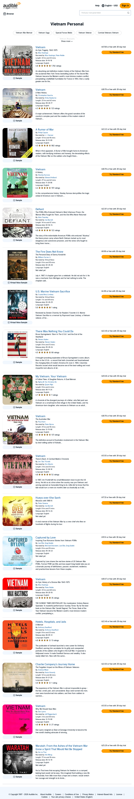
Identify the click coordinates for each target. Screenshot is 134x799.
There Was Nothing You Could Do (54, 331)
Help (97, 5)
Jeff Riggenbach (51, 714)
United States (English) (84, 797)
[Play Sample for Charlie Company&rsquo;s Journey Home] (17, 695)
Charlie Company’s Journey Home (55, 664)
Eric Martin (49, 464)
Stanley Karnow (44, 175)
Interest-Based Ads (104, 794)
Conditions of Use (72, 794)
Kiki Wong (48, 755)
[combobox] (105, 12)
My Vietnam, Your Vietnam (51, 376)
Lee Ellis (41, 543)
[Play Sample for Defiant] (17, 240)
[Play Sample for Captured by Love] (17, 568)
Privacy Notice (88, 794)
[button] (24, 33)
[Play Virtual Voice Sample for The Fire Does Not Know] (17, 283)
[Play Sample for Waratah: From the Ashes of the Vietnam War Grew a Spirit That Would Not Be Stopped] (17, 777)
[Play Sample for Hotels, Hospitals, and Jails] (17, 653)
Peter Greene (43, 503)
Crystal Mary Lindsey (45, 295)
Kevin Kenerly (50, 672)
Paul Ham (41, 422)
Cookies (44, 797)
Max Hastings (43, 53)
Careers (58, 794)
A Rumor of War (45, 129)
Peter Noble (60, 55)
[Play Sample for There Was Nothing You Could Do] (17, 362)
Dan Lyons (42, 712)
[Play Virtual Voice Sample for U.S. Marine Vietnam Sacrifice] (17, 322)
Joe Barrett (49, 220)
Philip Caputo (43, 133)
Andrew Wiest (43, 670)
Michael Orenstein (51, 546)
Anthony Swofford (45, 627)
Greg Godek (49, 543)
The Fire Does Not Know (49, 251)
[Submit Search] (128, 12)
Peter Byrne (49, 424)
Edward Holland (51, 178)
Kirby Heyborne (50, 98)
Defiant (40, 209)
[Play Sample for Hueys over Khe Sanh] (17, 529)
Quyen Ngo (49, 385)
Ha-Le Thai (42, 752)
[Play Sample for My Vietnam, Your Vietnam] (17, 407)
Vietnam (40, 47)
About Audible (45, 794)
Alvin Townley (43, 217)
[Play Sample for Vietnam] (17, 78)
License (119, 794)
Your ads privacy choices (61, 797)
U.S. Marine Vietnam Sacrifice (53, 291)
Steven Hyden (43, 340)
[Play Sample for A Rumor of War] (17, 160)
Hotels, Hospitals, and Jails (51, 621)
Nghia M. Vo (42, 382)
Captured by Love (46, 537)
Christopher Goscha (45, 95)
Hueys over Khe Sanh (48, 497)
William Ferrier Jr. (44, 257)
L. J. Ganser (49, 135)
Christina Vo (52, 382)
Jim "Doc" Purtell (44, 462)
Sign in (125, 5)
